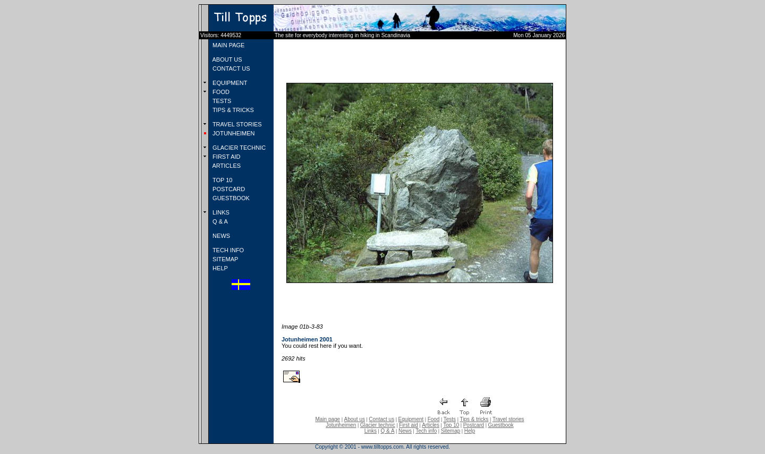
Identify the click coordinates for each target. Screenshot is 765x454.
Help (469, 431)
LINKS (220, 212)
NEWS (220, 236)
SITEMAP (224, 259)
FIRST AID (225, 156)
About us (354, 419)
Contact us (381, 419)
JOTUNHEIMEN (233, 133)
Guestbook (500, 425)
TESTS (221, 101)
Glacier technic (377, 425)
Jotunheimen (341, 425)
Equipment (410, 419)
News (405, 431)
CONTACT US (230, 68)
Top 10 (451, 425)
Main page (327, 419)
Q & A (219, 221)
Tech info (426, 431)
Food (434, 419)
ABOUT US (226, 59)
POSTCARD (228, 189)
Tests (450, 419)
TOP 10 (221, 180)
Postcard (473, 425)
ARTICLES (226, 165)
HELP (219, 268)
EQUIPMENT (229, 83)
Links (370, 431)
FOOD (220, 92)
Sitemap (451, 431)
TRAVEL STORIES (236, 124)
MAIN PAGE (227, 45)
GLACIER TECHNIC (238, 147)
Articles (430, 425)
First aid (408, 425)
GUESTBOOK (230, 198)
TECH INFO (227, 250)
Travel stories (508, 419)
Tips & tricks (474, 419)
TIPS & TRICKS (232, 110)
